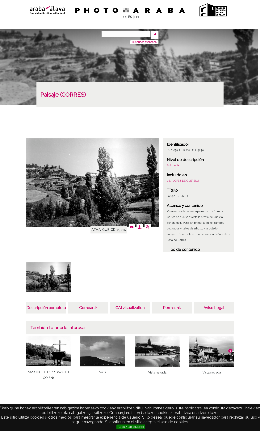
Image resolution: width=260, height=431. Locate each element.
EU (123, 17)
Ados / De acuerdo (131, 427)
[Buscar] (127, 34)
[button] (230, 349)
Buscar (156, 34)
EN (136, 17)
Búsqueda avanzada (144, 39)
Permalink (172, 305)
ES (130, 17)
